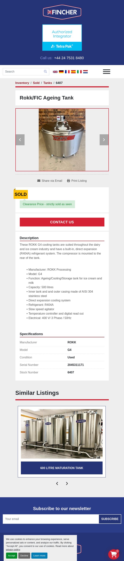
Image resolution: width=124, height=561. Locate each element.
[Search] (26, 71)
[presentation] (57, 482)
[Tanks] (47, 83)
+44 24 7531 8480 (68, 58)
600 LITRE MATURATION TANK (61, 468)
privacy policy (13, 549)
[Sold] (36, 83)
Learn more (39, 555)
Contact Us (62, 222)
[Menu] (106, 71)
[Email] (62, 519)
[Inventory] (22, 83)
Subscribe (110, 519)
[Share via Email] (50, 180)
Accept (11, 555)
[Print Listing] (77, 180)
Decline (24, 555)
